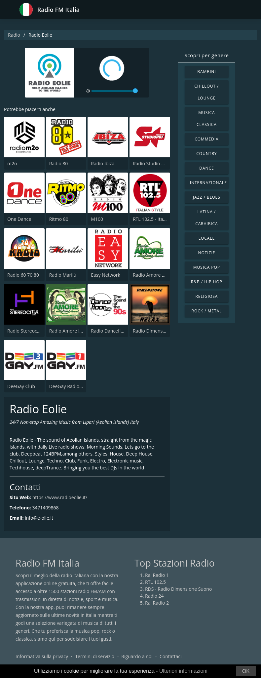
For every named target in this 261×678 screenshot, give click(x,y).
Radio (14, 35)
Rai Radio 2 (157, 603)
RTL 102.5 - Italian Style (157, 219)
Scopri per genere (206, 55)
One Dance (19, 219)
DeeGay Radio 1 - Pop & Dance (82, 386)
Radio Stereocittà (25, 331)
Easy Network (105, 275)
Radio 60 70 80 (23, 275)
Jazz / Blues (206, 197)
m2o (12, 163)
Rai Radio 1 (157, 575)
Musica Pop (206, 267)
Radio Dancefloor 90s (114, 331)
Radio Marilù (62, 275)
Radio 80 (58, 163)
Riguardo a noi (136, 656)
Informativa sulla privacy (42, 656)
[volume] (115, 91)
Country (206, 153)
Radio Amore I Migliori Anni (162, 275)
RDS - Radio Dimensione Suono (178, 589)
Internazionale (208, 182)
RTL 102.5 (155, 582)
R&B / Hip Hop (206, 282)
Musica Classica (207, 118)
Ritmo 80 (58, 219)
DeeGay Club (21, 386)
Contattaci (171, 656)
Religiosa (206, 296)
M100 (97, 219)
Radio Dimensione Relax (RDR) (165, 331)
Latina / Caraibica (206, 217)
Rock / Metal (207, 311)
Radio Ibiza (102, 163)
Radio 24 (154, 596)
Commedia (206, 139)
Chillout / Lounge (206, 92)
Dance (206, 168)
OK (246, 671)
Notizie (206, 253)
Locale (207, 238)
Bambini (206, 71)
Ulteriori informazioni (183, 671)
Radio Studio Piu (150, 163)
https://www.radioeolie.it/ (60, 497)
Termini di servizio (94, 656)
